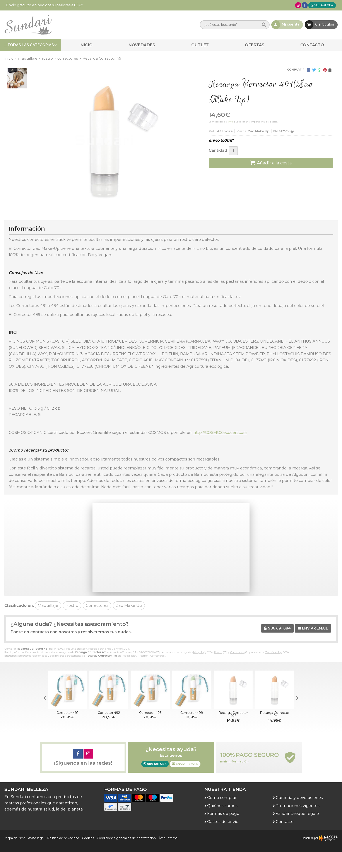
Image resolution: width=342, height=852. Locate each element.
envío (230, 121)
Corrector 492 (109, 713)
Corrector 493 (150, 713)
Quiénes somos (222, 805)
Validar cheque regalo (297, 813)
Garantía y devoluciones (299, 797)
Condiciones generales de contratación (126, 838)
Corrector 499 (191, 713)
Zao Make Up (273, 652)
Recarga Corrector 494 (274, 714)
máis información (234, 761)
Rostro (218, 652)
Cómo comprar (222, 797)
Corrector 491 (67, 713)
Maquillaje (199, 652)
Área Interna (168, 838)
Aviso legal (36, 838)
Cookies (88, 838)
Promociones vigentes (298, 805)
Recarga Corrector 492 (233, 714)
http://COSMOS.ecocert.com (220, 432)
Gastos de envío (222, 821)
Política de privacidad (63, 838)
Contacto (285, 821)
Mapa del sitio (14, 838)
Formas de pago (223, 813)
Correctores (237, 652)
